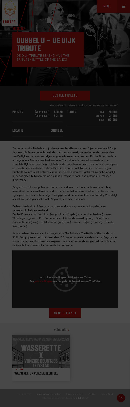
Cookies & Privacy (90, 362)
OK (125, 402)
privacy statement (113, 371)
